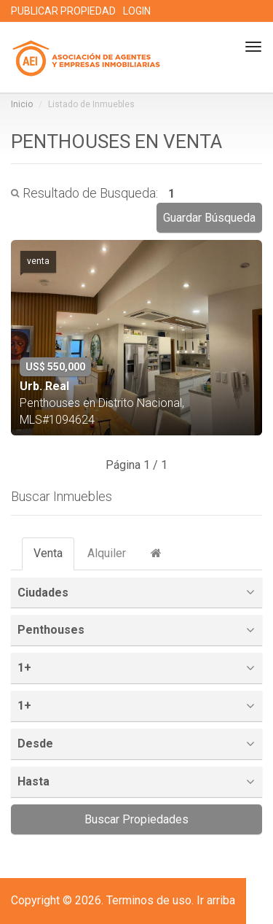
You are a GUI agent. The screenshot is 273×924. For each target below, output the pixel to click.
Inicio (22, 104)
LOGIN (137, 11)
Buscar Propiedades (136, 819)
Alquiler (106, 553)
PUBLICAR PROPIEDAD (63, 11)
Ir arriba (216, 900)
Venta (48, 553)
